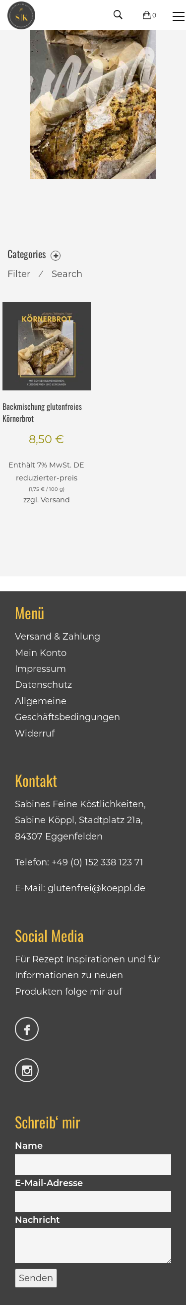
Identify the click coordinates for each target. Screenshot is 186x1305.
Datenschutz (43, 684)
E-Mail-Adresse (93, 1192)
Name (93, 1154)
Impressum (40, 668)
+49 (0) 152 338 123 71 (97, 862)
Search (67, 274)
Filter (18, 274)
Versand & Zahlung (57, 636)
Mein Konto (40, 653)
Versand (55, 499)
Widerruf (35, 733)
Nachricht (93, 1240)
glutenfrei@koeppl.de (96, 888)
